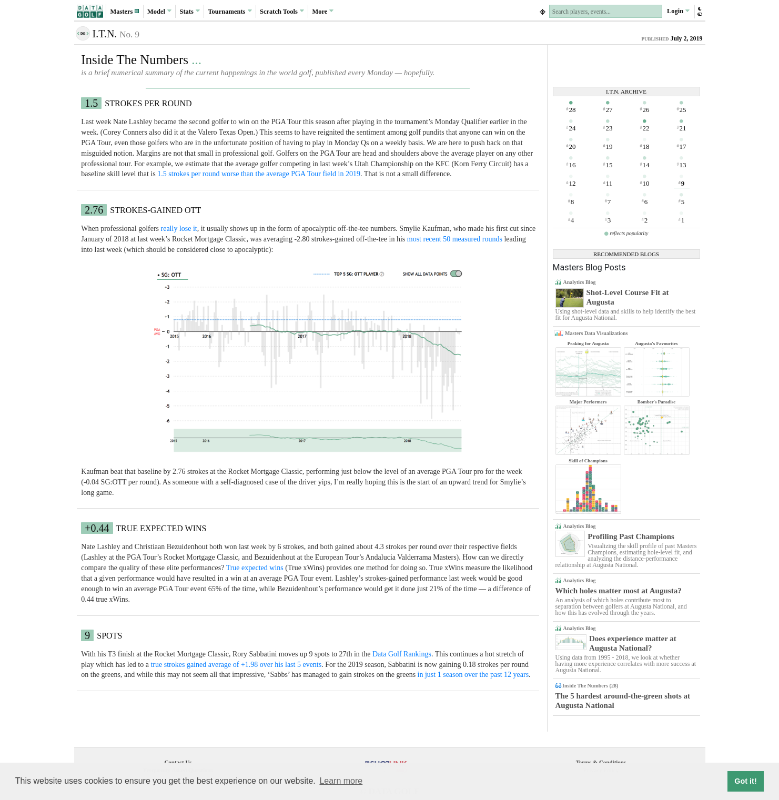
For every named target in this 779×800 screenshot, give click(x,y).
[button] (124, 11)
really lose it (179, 228)
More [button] (322, 11)
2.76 (94, 210)
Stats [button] (190, 11)
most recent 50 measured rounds (454, 239)
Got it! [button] (745, 781)
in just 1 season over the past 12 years (473, 675)
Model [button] (159, 11)
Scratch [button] (282, 11)
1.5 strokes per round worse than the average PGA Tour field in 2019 (258, 174)
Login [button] (678, 11)
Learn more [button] (340, 780)
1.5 (91, 103)
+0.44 (97, 528)
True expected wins (255, 568)
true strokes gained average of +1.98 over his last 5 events (235, 665)
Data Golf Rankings (401, 654)
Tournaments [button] (229, 11)
